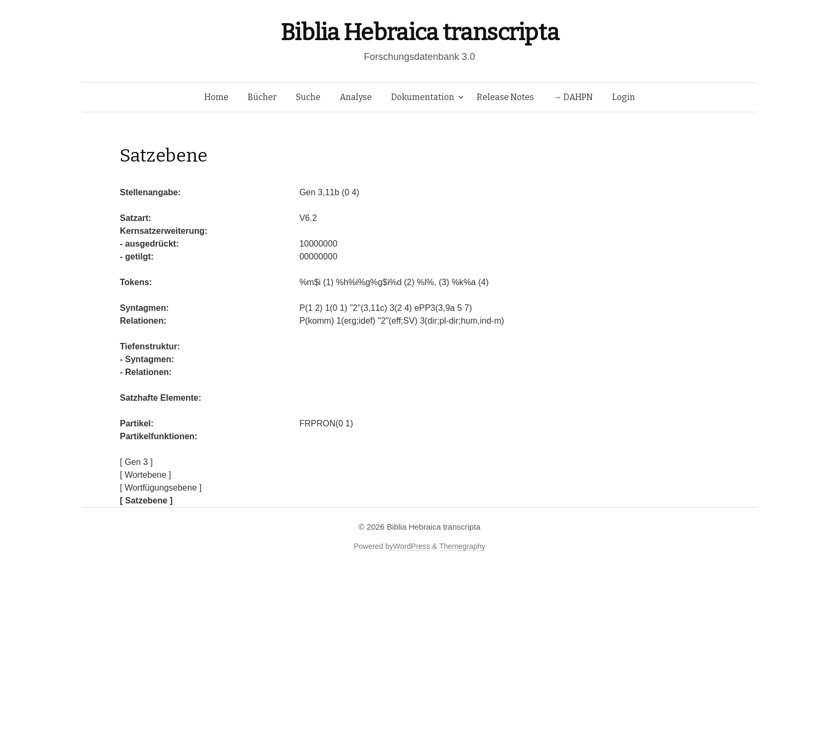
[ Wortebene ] (145, 474)
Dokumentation (422, 97)
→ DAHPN (573, 97)
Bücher (262, 97)
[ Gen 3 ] (136, 462)
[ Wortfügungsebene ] (161, 487)
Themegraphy (462, 546)
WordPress (411, 546)
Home (216, 97)
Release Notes (505, 97)
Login (623, 97)
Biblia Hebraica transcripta (419, 32)
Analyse (356, 97)
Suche (308, 97)
